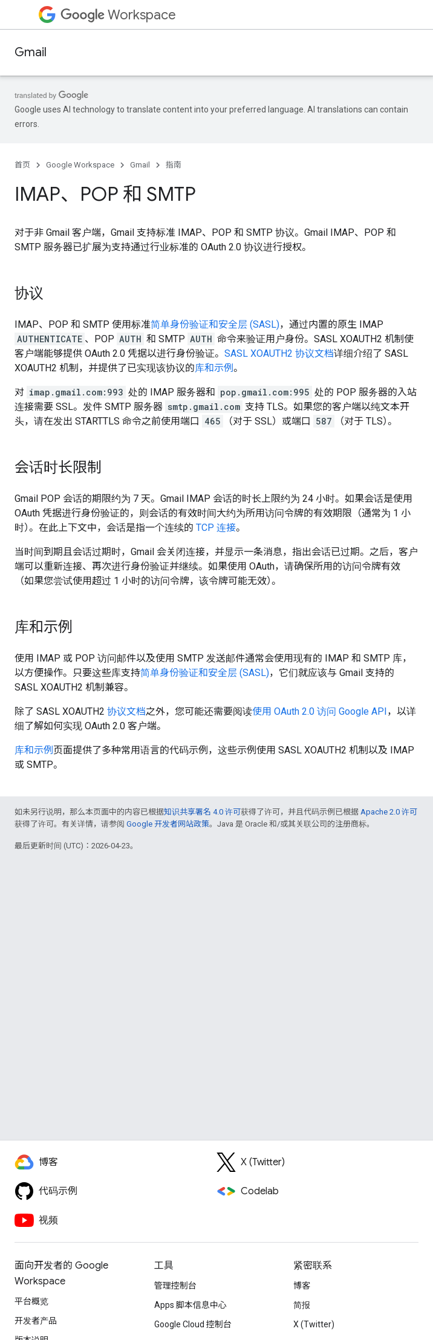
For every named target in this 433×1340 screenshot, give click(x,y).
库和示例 (214, 368)
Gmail (31, 52)
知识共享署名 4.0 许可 (202, 811)
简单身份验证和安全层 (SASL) (215, 324)
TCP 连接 (216, 527)
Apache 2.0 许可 (388, 811)
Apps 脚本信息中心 (190, 1305)
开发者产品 (36, 1320)
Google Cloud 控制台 (193, 1324)
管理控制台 (175, 1285)
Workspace (118, 15)
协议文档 (126, 711)
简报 (301, 1305)
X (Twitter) (313, 1324)
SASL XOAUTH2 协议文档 (279, 353)
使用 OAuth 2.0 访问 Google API (319, 711)
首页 (22, 164)
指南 (173, 164)
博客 (301, 1285)
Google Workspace (80, 164)
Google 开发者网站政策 (167, 823)
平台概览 (31, 1301)
